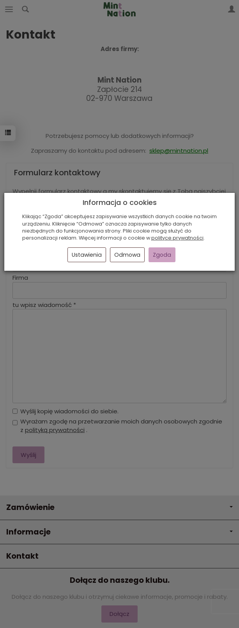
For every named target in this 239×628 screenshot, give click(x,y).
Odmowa (127, 255)
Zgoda (162, 255)
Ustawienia (87, 255)
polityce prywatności (177, 238)
